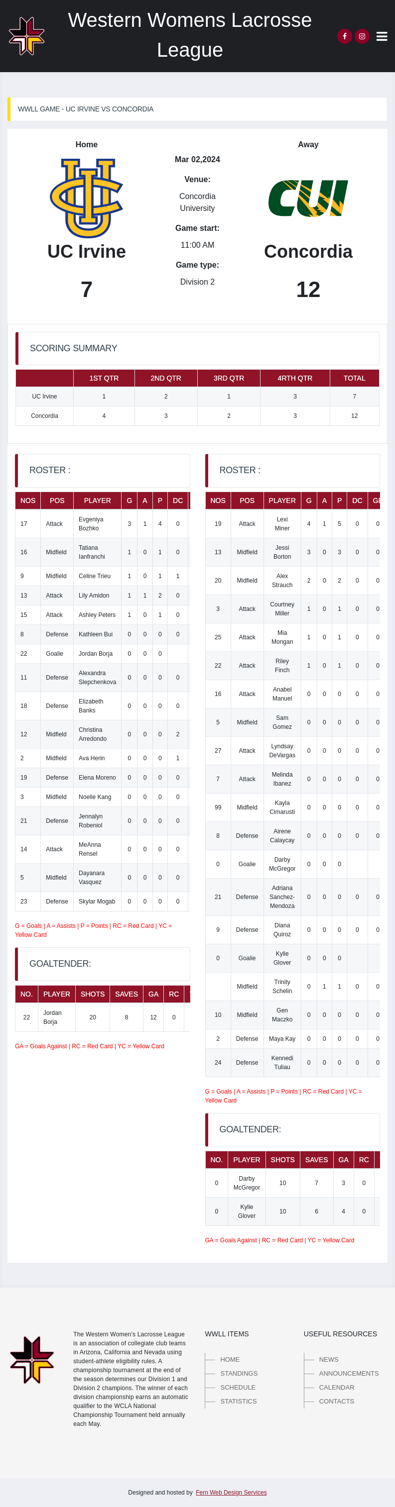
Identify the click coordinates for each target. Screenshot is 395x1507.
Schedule (238, 1387)
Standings (239, 1373)
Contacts (337, 1401)
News (329, 1359)
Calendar (337, 1387)
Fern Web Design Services (231, 1492)
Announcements (349, 1373)
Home (230, 1359)
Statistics (238, 1401)
